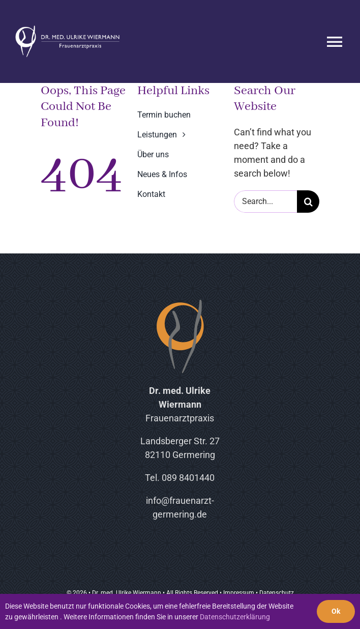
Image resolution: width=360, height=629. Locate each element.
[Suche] (308, 201)
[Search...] (265, 201)
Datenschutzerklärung (235, 617)
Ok (336, 611)
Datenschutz (276, 592)
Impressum (238, 592)
